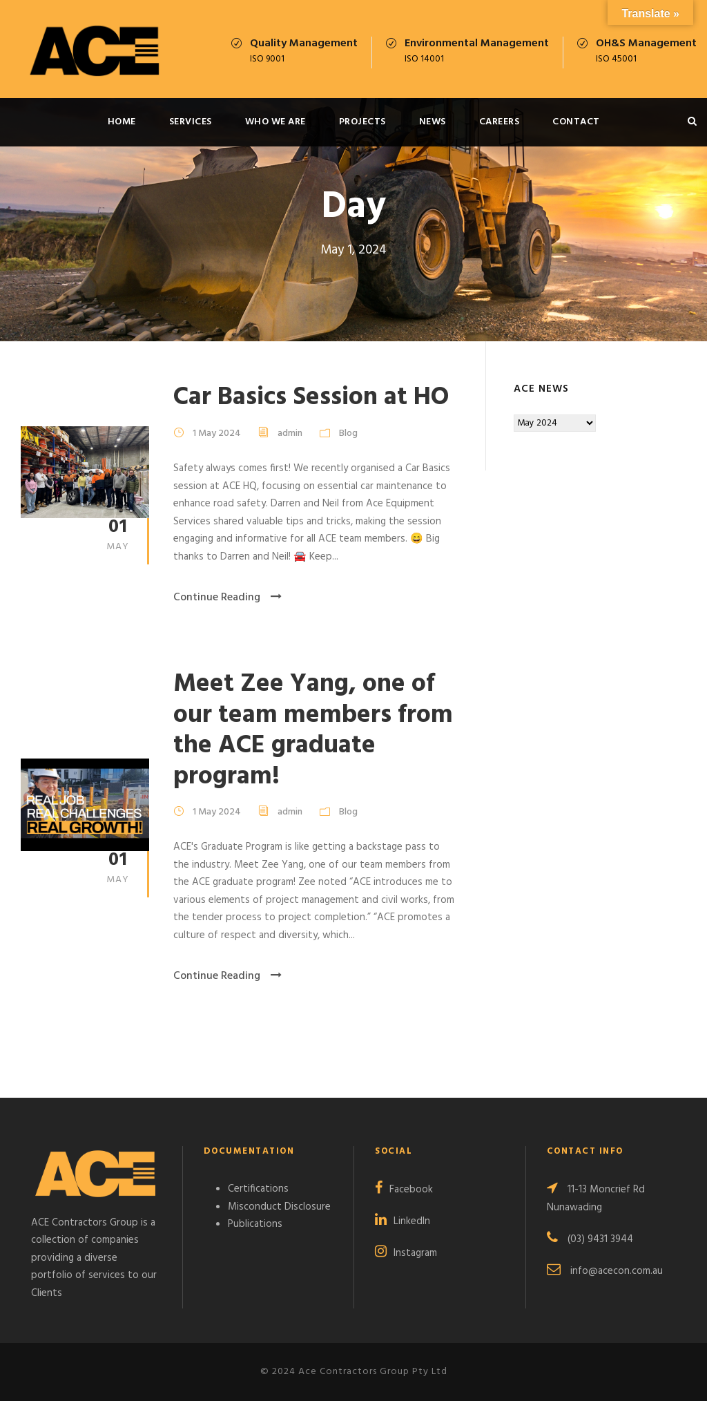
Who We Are (275, 122)
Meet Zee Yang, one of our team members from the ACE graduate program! (313, 730)
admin (290, 433)
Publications (255, 1224)
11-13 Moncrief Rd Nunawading (596, 1198)
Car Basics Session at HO (311, 397)
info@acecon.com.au (616, 1271)
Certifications (258, 1189)
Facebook (411, 1189)
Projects (362, 122)
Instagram (415, 1253)
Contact (576, 122)
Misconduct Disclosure (279, 1207)
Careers (499, 122)
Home (122, 122)
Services (190, 122)
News (432, 122)
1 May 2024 (217, 433)
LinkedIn (412, 1221)
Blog (348, 433)
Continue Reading (227, 598)
